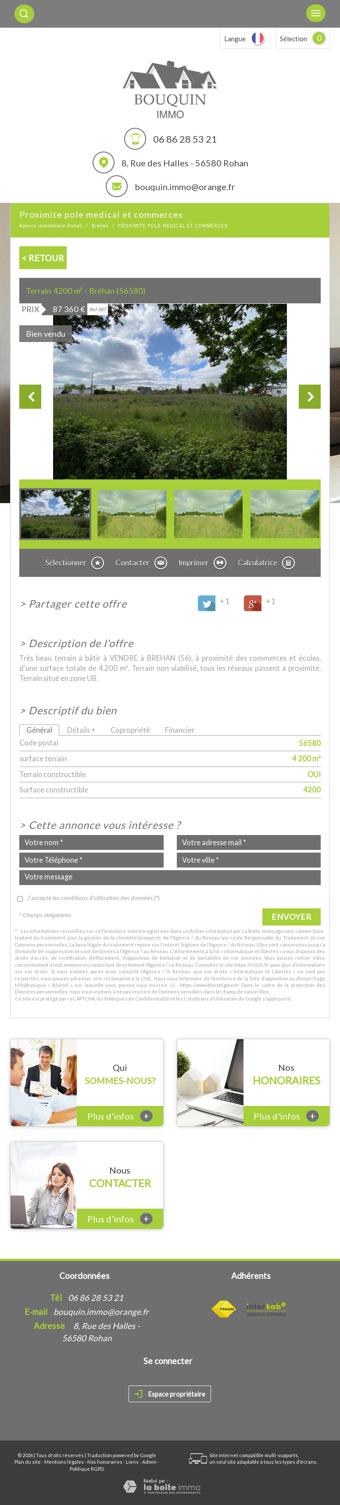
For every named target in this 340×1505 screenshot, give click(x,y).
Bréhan (100, 225)
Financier (179, 730)
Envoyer (291, 917)
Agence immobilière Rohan (50, 225)
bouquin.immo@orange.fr (185, 186)
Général (39, 730)
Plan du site (27, 1462)
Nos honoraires (104, 1462)
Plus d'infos (120, 1116)
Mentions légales (64, 1462)
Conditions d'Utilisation (210, 998)
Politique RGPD (87, 1469)
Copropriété (130, 730)
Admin (149, 1462)
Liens (132, 1462)
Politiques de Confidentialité (136, 998)
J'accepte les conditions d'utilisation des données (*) (93, 897)
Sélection (293, 39)
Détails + (81, 730)
